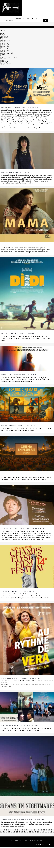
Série (2, 64)
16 (34, 830)
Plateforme (4, 61)
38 (38, 832)
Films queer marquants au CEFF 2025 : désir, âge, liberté (20, 725)
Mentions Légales (41, 844)
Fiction (2, 54)
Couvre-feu (4, 37)
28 (11, 832)
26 (6, 832)
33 (25, 832)
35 (30, 832)
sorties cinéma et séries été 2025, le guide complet (18, 425)
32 (22, 832)
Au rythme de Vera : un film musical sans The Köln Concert (20, 678)
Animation (3, 30)
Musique (3, 58)
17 (36, 830)
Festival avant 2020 (6, 53)
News (2, 60)
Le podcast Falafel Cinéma (9, 57)
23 (52, 830)
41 (46, 832)
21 (46, 830)
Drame (2, 41)
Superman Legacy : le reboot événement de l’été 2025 (18, 374)
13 (27, 830)
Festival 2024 (4, 46)
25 (4, 832)
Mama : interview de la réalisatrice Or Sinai (15, 172)
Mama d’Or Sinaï (6, 245)
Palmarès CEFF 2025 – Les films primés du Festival (17, 591)
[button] (37, 8)
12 (24, 830)
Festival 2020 (4, 51)
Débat (2, 39)
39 (40, 832)
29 (14, 832)
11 (22, 830)
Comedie (3, 34)
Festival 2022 (4, 49)
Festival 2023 (4, 47)
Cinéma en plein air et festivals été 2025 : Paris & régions (20, 475)
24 (1, 832)
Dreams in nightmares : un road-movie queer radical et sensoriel (23, 819)
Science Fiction (5, 63)
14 (29, 830)
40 (43, 832)
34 (27, 832)
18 (39, 830)
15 (31, 830)
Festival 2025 (4, 44)
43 (51, 832)
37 (35, 832)
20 (44, 830)
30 (17, 832)
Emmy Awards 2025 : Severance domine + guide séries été (20, 107)
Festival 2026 (4, 43)
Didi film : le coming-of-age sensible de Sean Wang (18, 333)
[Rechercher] (45, 20)
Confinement (4, 36)
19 (41, 830)
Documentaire (5, 40)
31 (19, 832)
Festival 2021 (4, 50)
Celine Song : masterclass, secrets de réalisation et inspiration (22, 528)
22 (49, 830)
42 (48, 832)
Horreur (3, 56)
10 (20, 830)
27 (9, 832)
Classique (3, 33)
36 (33, 832)
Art (1, 32)
